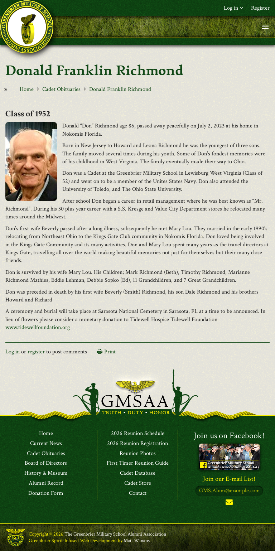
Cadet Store (137, 483)
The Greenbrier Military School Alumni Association (115, 534)
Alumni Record (46, 483)
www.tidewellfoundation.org (37, 327)
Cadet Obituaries (61, 89)
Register (260, 8)
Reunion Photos (138, 453)
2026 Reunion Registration (137, 443)
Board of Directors (46, 463)
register (36, 352)
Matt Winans (137, 540)
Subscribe (229, 503)
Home (27, 89)
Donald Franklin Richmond (120, 89)
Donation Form (45, 493)
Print (110, 352)
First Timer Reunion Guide (138, 463)
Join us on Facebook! (229, 435)
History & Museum (46, 473)
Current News (46, 443)
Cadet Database (137, 473)
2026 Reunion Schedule (137, 433)
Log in (233, 8)
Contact (137, 493)
